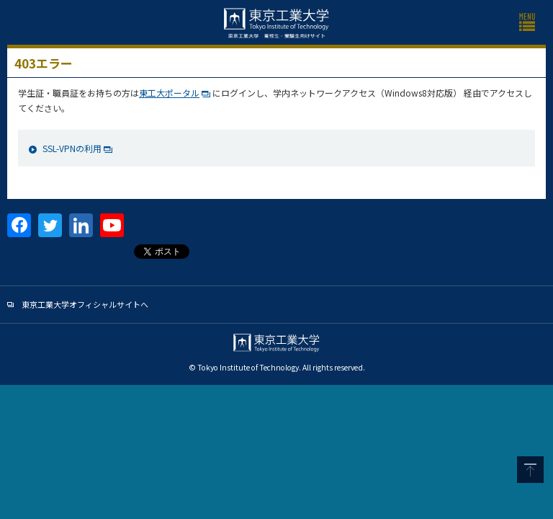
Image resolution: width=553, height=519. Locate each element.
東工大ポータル (169, 92)
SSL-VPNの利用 (72, 148)
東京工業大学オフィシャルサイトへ (85, 304)
